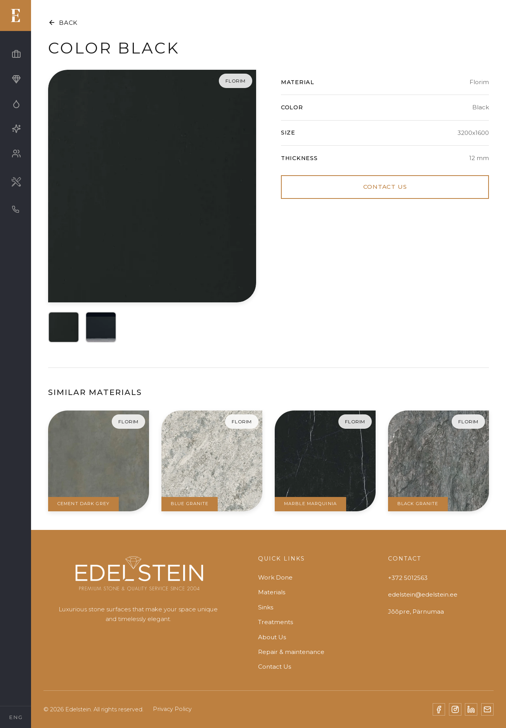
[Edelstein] (138, 577)
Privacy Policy (172, 709)
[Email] (487, 709)
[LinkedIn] (471, 709)
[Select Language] (15, 717)
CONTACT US (385, 186)
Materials (271, 592)
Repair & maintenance (291, 652)
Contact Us (274, 666)
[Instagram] (455, 709)
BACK (63, 22)
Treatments (275, 622)
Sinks (265, 607)
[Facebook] (439, 709)
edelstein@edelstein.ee (422, 594)
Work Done (275, 577)
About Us (272, 637)
